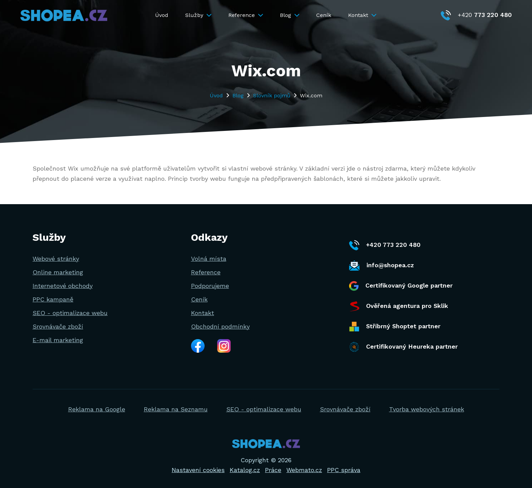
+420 (476, 14)
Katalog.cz (245, 469)
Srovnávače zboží (58, 326)
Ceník (323, 15)
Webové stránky (56, 258)
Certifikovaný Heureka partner (403, 347)
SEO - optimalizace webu (70, 312)
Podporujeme (210, 285)
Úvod (161, 15)
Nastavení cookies (198, 469)
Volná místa (208, 258)
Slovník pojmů (271, 95)
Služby (198, 15)
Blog (289, 15)
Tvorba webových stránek (426, 409)
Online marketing (58, 272)
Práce (273, 469)
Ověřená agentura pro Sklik (398, 306)
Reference (245, 15)
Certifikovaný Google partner (401, 286)
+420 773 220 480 (384, 245)
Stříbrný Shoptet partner (394, 326)
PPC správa (343, 469)
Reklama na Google (96, 409)
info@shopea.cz (381, 265)
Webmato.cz (304, 469)
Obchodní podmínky (220, 326)
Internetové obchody (63, 285)
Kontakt (362, 15)
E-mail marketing (58, 340)
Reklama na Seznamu (176, 409)
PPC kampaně (53, 299)
